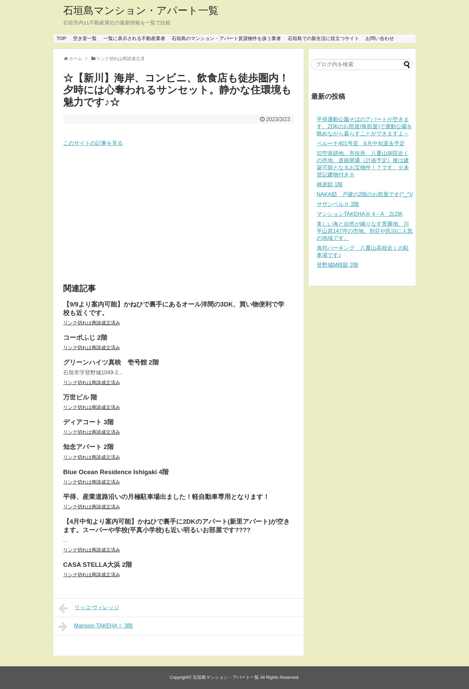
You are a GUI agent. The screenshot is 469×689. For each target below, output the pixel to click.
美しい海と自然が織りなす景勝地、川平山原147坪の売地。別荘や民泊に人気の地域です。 (365, 231)
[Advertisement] (178, 215)
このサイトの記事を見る (93, 143)
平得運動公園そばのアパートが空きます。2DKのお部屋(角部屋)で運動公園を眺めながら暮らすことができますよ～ (364, 126)
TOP (62, 38)
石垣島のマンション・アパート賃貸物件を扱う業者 (226, 38)
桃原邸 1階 (330, 184)
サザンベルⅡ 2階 (338, 204)
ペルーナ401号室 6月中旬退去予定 (361, 143)
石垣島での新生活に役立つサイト (323, 38)
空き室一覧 (85, 38)
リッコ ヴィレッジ (88, 608)
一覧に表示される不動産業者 (134, 38)
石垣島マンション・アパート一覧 (141, 10)
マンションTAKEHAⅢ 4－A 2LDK (360, 214)
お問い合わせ (379, 38)
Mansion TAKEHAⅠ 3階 (95, 626)
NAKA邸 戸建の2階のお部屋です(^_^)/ (365, 194)
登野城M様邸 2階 (337, 265)
